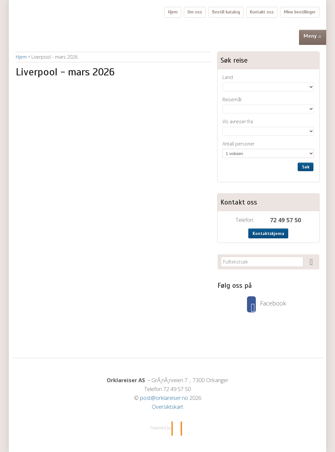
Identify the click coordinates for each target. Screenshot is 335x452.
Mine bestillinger (300, 12)
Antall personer (238, 144)
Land (227, 77)
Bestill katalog (226, 12)
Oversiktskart (167, 406)
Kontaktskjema (268, 233)
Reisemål (231, 99)
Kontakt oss (262, 12)
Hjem (173, 12)
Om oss (194, 12)
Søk (305, 167)
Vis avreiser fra (237, 121)
